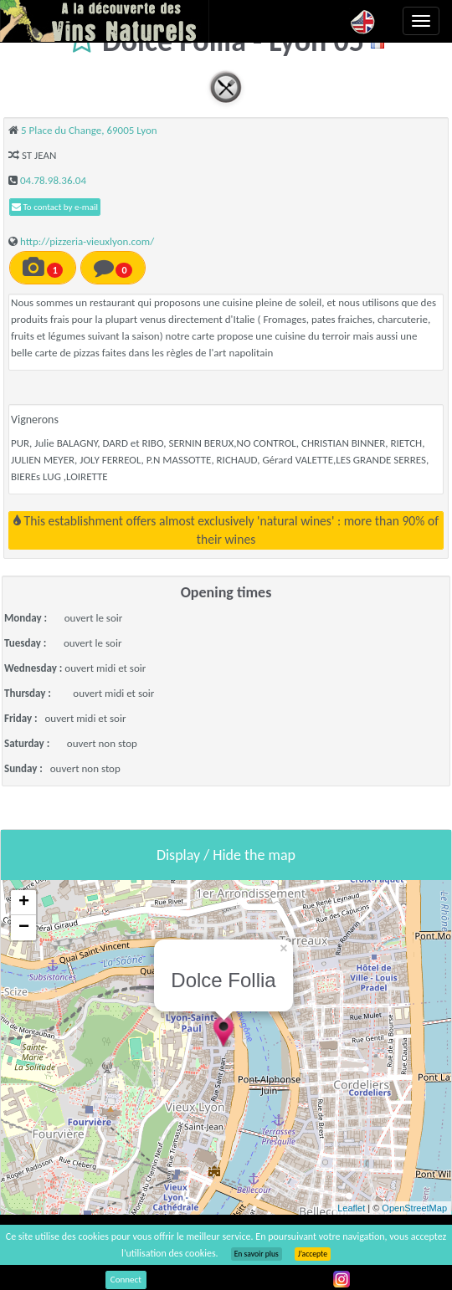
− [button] (23, 927)
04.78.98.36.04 (53, 180)
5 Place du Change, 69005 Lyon (89, 130)
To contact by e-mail (55, 207)
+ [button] (23, 902)
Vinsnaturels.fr (104, 21)
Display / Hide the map (226, 855)
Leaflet (351, 1208)
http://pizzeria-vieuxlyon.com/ (87, 241)
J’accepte (312, 1254)
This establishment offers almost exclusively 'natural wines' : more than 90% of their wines (226, 530)
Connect (125, 1279)
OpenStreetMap (414, 1208)
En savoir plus (256, 1254)
